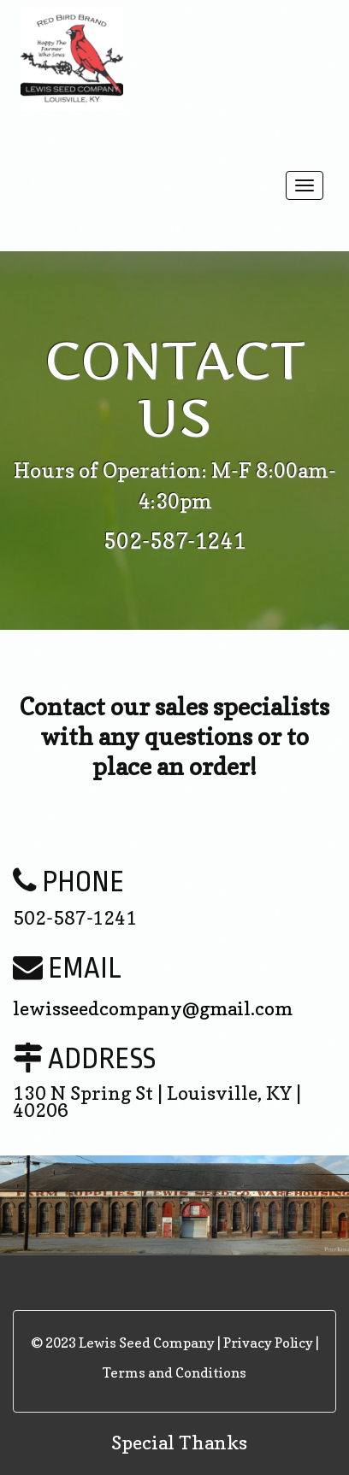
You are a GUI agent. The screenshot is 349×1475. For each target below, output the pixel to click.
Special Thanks (179, 1442)
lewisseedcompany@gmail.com (153, 1008)
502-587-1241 (174, 541)
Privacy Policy (268, 1342)
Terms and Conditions (174, 1372)
